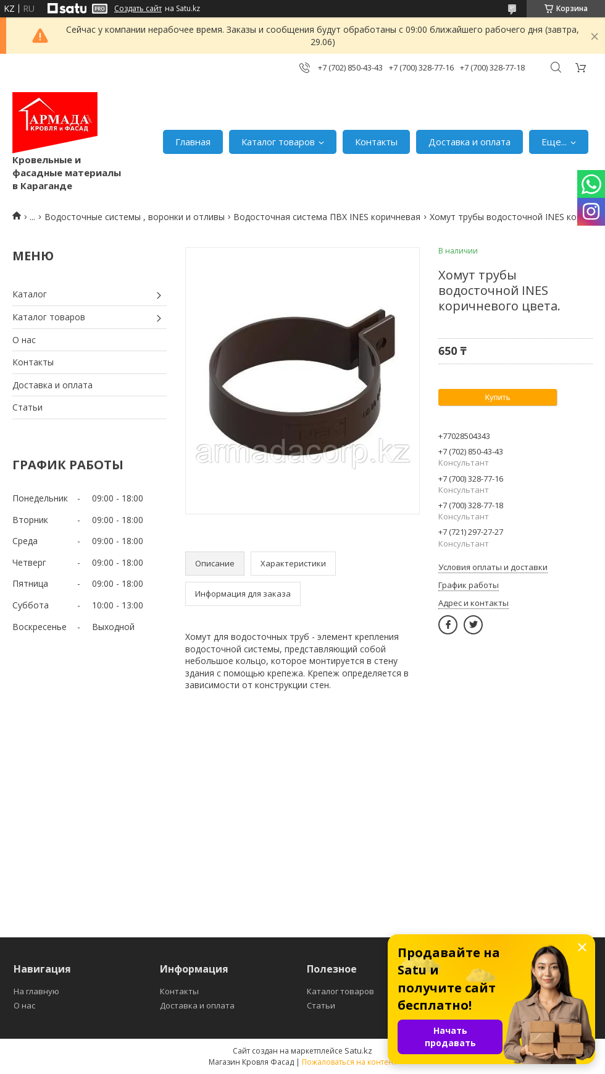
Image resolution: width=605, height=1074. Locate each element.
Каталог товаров (278, 141)
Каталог (29, 294)
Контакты (376, 141)
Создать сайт (138, 8)
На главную (36, 991)
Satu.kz (358, 1050)
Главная (193, 141)
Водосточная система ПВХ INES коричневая (326, 217)
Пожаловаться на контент (349, 1062)
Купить (497, 397)
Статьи (27, 407)
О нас (24, 340)
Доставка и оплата (469, 141)
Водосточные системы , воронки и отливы (134, 217)
